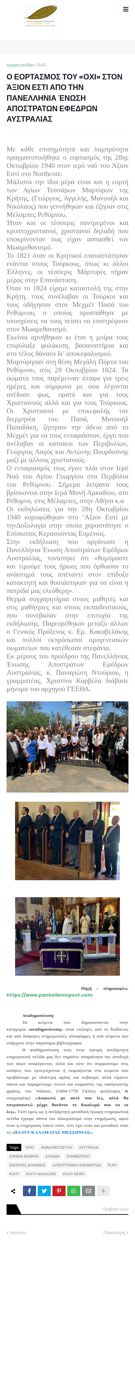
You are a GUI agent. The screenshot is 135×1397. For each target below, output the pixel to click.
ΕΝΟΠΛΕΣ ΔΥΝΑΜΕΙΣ (27, 1165)
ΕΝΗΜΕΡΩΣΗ (78, 1156)
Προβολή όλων (115, 1209)
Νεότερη (18, 1233)
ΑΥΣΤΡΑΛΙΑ (88, 1147)
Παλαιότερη (114, 1233)
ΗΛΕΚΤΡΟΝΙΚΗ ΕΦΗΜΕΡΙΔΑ (77, 1165)
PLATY (14, 1174)
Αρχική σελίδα (20, 65)
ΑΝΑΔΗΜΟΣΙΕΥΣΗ (56, 1147)
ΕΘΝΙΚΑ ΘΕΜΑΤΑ (23, 1156)
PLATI (112, 1165)
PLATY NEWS (74, 1174)
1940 (41, 65)
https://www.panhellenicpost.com (49, 995)
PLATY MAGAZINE (41, 1174)
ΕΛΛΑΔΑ (52, 1156)
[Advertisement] (67, 1311)
